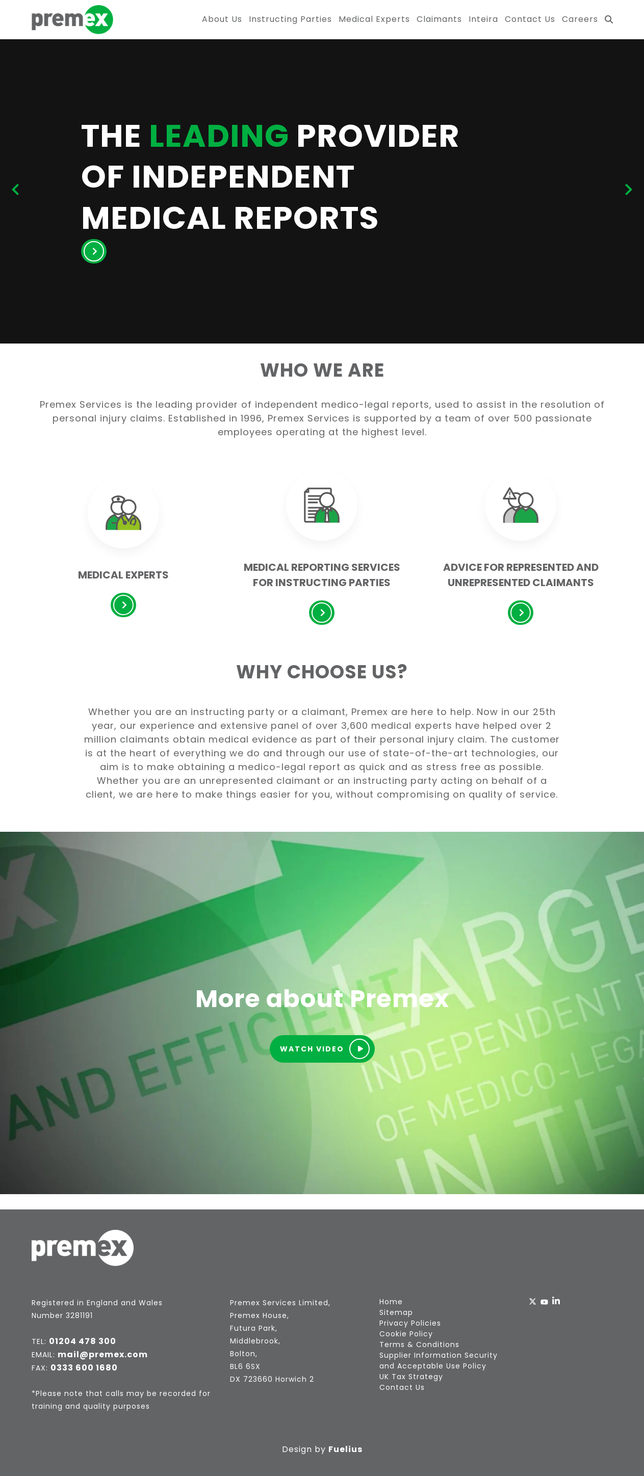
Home (391, 1302)
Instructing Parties (290, 19)
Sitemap (396, 1312)
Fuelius (345, 1449)
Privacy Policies (410, 1323)
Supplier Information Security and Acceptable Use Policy (438, 1360)
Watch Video (325, 1049)
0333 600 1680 (84, 1368)
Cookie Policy (406, 1334)
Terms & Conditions (419, 1344)
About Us (222, 19)
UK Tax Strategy (411, 1377)
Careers (580, 19)
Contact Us (530, 19)
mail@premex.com (103, 1354)
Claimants (439, 19)
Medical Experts (374, 19)
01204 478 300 (82, 1341)
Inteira (483, 19)
